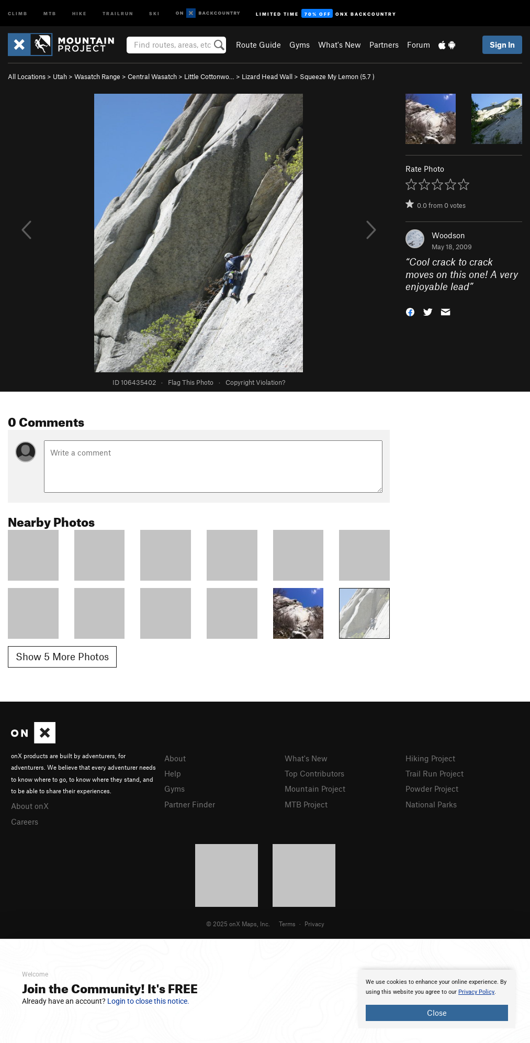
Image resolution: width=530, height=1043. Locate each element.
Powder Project (431, 788)
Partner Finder (189, 804)
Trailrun (118, 12)
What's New (339, 44)
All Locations (27, 76)
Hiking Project (430, 758)
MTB (50, 12)
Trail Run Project (434, 773)
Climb (18, 12)
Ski (154, 12)
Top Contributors (314, 773)
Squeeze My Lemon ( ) (337, 76)
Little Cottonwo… (209, 76)
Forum (418, 44)
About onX (30, 806)
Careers (24, 821)
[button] (410, 311)
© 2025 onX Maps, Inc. (238, 923)
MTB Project (306, 804)
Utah (60, 76)
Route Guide (258, 44)
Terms (287, 923)
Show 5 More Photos (62, 656)
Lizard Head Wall (267, 76)
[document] (437, 999)
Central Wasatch (152, 76)
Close (437, 1012)
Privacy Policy (476, 992)
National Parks (431, 804)
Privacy (314, 923)
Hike (79, 12)
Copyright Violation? (255, 382)
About (175, 758)
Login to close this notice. (148, 1001)
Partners (384, 44)
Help (172, 773)
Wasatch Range (97, 76)
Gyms (299, 44)
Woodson (448, 235)
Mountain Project (315, 788)
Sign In (502, 44)
